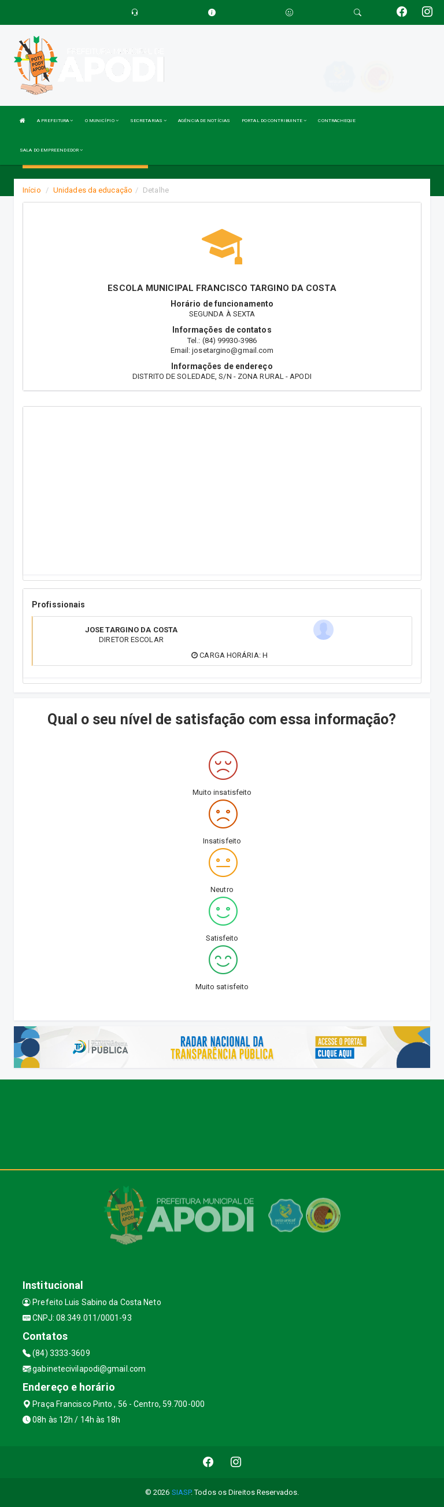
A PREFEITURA (55, 120)
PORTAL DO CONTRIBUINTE (274, 120)
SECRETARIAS (148, 120)
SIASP (181, 1492)
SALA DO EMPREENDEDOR (51, 150)
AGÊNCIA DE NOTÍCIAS (204, 120)
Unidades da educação (92, 190)
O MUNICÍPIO (102, 120)
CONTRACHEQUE (336, 120)
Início (32, 190)
